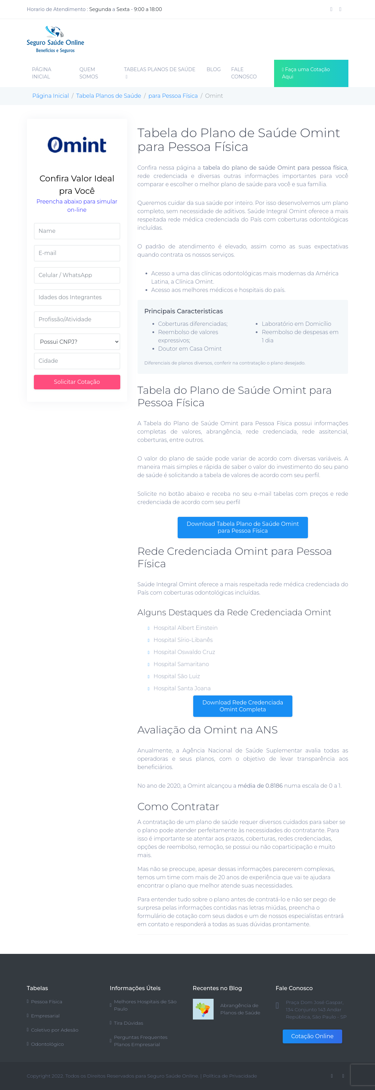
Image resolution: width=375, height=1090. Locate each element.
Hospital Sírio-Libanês (180, 640)
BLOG (214, 69)
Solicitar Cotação (77, 382)
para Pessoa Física (173, 96)
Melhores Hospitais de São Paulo (143, 1005)
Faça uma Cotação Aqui (306, 73)
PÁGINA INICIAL (41, 73)
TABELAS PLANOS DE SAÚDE (160, 72)
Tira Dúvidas (126, 1023)
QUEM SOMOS (88, 73)
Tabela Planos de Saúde (108, 96)
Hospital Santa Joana (179, 688)
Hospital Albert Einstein (183, 628)
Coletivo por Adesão (52, 1030)
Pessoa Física (45, 1001)
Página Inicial (50, 96)
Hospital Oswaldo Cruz (181, 652)
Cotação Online (312, 1036)
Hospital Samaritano (178, 664)
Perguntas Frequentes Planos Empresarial (139, 1041)
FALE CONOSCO (244, 73)
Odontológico (45, 1044)
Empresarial (43, 1016)
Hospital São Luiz (174, 676)
